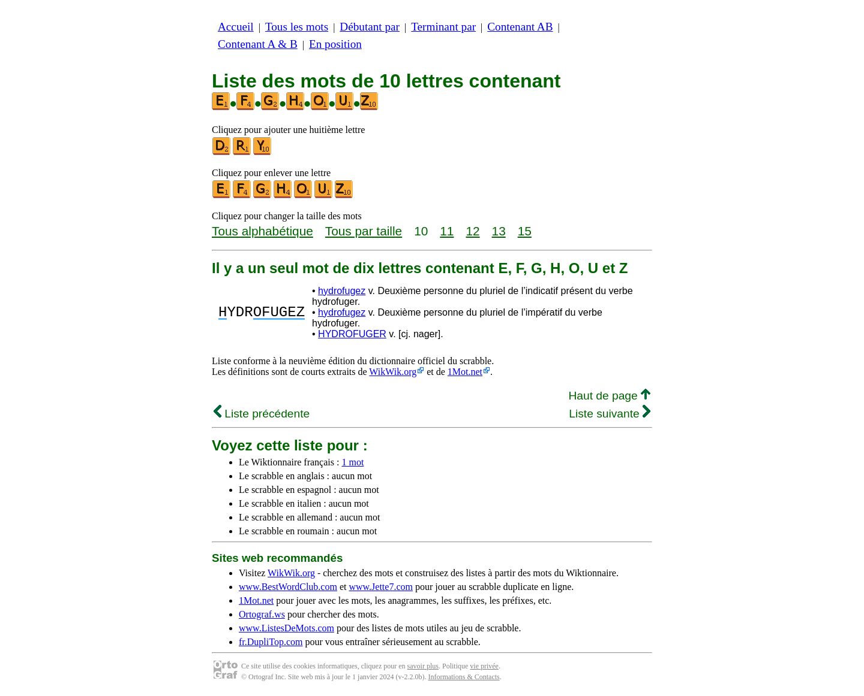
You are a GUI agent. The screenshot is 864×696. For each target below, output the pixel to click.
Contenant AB (520, 26)
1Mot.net (465, 372)
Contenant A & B (258, 44)
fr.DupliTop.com (270, 642)
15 (525, 231)
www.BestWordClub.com (288, 587)
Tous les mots (296, 26)
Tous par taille (363, 231)
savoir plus (423, 666)
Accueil (236, 26)
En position (335, 44)
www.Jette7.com (381, 587)
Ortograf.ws (262, 614)
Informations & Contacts (463, 677)
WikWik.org (392, 372)
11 (447, 231)
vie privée (484, 666)
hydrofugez (341, 291)
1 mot (352, 462)
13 (499, 231)
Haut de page (609, 395)
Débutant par (370, 26)
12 (472, 231)
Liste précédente (262, 413)
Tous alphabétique (262, 231)
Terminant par (443, 26)
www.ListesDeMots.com (286, 628)
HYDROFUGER (352, 334)
